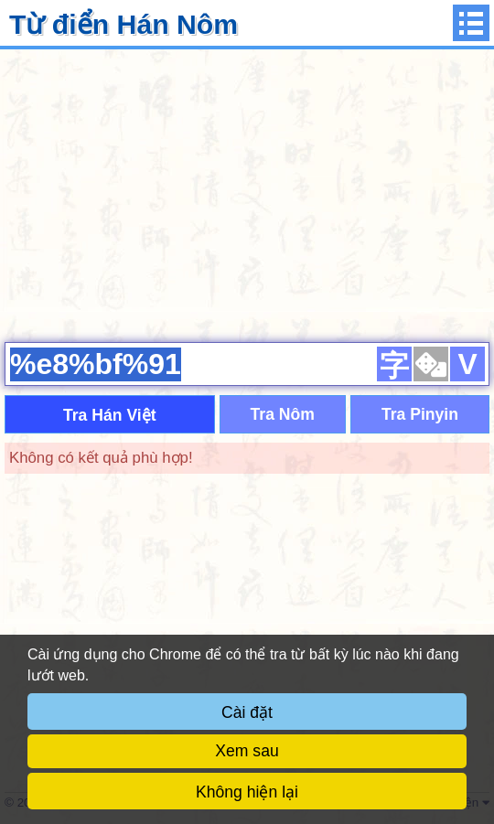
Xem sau (246, 751)
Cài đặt (247, 712)
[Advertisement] (247, 193)
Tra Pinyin (419, 414)
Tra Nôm (283, 414)
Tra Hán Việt (109, 415)
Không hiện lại (247, 792)
